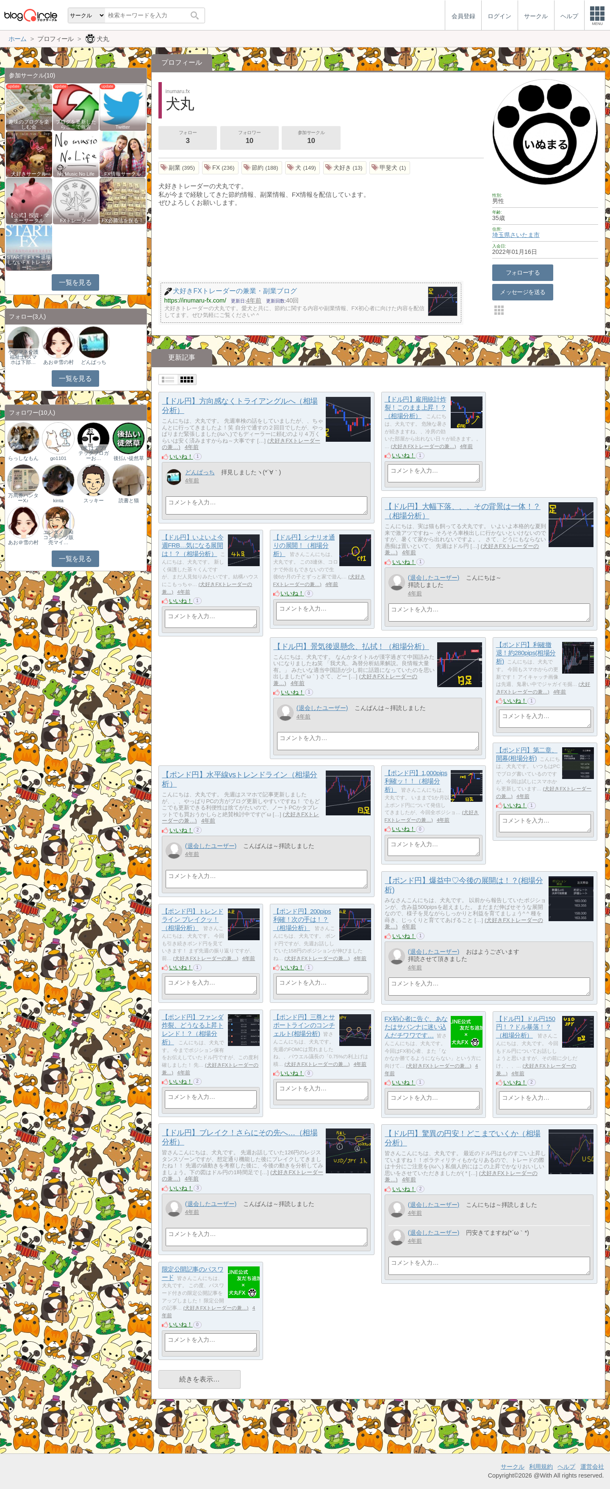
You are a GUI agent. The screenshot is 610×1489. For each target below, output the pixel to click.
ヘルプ (566, 1466)
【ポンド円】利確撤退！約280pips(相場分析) (526, 653)
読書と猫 (129, 500)
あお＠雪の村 (58, 362)
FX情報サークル (122, 173)
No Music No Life (75, 173)
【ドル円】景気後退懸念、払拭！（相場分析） (351, 646)
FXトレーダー (76, 220)
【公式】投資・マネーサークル (28, 218)
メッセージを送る (522, 292)
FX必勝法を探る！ (123, 220)
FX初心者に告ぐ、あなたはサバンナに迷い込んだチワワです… (416, 1027)
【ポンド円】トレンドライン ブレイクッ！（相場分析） (193, 919)
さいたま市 (525, 234)
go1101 (58, 458)
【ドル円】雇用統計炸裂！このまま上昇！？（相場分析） (415, 407)
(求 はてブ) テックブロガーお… (93, 453)
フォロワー (249, 138)
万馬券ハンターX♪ (23, 498)
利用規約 (541, 1466)
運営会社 (592, 1466)
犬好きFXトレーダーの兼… (423, 446)
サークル (512, 1466)
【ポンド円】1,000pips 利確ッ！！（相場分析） (416, 781)
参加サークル (311, 138)
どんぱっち (200, 472)
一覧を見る (75, 282)
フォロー (188, 138)
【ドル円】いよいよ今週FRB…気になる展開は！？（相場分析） (193, 545)
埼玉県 (501, 234)
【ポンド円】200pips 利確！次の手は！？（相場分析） (302, 919)
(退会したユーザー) (434, 577)
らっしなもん (23, 458)
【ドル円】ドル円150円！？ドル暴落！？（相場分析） (525, 1027)
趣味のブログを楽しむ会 (28, 124)
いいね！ (181, 456)
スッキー (93, 500)
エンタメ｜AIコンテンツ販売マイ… (58, 537)
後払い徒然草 (129, 458)
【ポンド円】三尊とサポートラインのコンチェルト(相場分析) (304, 1025)
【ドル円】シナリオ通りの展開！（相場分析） (304, 545)
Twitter (123, 126)
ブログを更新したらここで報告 (75, 124)
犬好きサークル (29, 173)
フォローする (523, 272)
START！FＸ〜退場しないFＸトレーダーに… (29, 262)
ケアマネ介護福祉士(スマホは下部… (23, 357)
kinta (58, 500)
